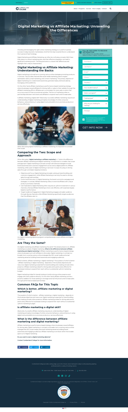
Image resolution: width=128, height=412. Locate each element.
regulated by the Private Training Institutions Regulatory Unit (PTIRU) (69, 381)
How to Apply (96, 8)
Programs (82, 8)
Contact (104, 8)
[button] (110, 8)
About (75, 8)
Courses (88, 8)
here (69, 383)
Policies (83, 402)
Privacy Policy (73, 402)
